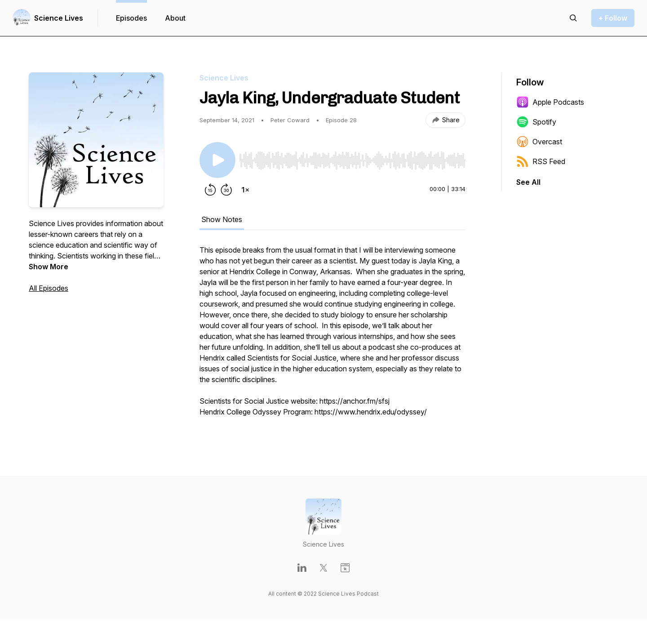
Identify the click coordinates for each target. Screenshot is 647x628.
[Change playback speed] (245, 189)
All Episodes (48, 288)
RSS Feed (540, 161)
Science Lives (58, 17)
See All (528, 182)
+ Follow (612, 17)
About (175, 17)
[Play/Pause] (217, 160)
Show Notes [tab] (221, 219)
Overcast (539, 141)
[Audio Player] (352, 158)
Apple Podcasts (550, 102)
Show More (48, 266)
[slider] (352, 160)
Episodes (131, 17)
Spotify (536, 122)
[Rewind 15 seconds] (210, 189)
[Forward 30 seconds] (226, 189)
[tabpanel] (332, 335)
